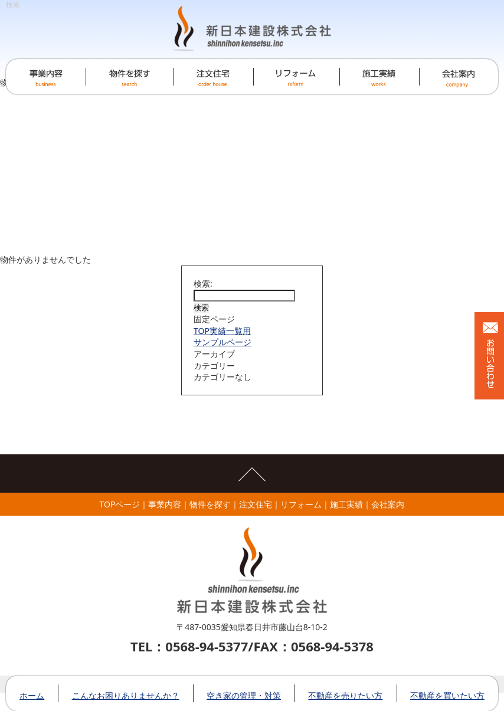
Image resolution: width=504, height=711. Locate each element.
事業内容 (164, 504)
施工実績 (346, 504)
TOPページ (120, 504)
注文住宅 (255, 504)
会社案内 (387, 504)
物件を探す (210, 504)
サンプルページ (222, 342)
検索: (203, 283)
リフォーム (301, 504)
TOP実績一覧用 (222, 330)
